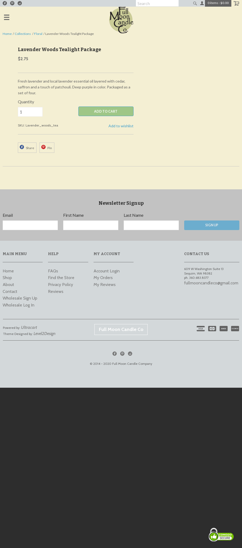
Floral (38, 34)
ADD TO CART (106, 111)
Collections (23, 34)
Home (7, 34)
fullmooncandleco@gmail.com (211, 282)
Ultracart (29, 327)
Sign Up (211, 225)
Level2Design (44, 333)
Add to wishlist (121, 126)
